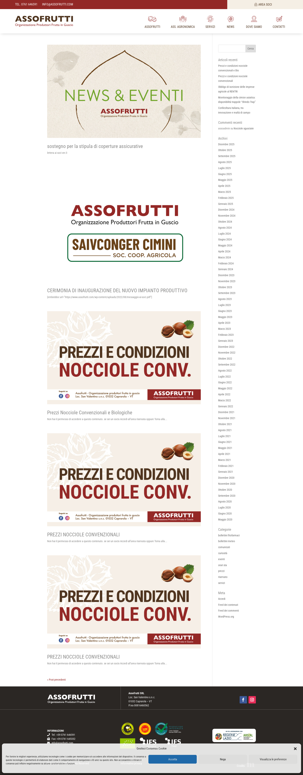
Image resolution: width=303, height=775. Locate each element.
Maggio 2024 (225, 245)
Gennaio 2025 (225, 203)
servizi (221, 582)
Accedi (221, 598)
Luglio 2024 (224, 233)
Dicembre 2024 (226, 209)
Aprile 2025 (224, 185)
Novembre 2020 (226, 483)
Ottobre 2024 (225, 221)
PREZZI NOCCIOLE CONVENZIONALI (83, 534)
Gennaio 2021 (225, 471)
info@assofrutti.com (57, 4)
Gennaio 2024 (225, 269)
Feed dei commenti (228, 610)
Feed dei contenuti (228, 604)
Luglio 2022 (224, 376)
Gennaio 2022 (225, 406)
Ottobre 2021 (225, 424)
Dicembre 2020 (226, 477)
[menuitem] (152, 21)
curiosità (222, 553)
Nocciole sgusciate (244, 128)
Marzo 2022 (224, 400)
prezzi (221, 570)
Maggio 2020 (225, 519)
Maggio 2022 (225, 388)
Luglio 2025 (224, 168)
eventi (221, 559)
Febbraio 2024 (226, 263)
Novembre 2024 (226, 215)
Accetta (172, 759)
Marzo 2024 (224, 257)
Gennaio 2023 (225, 340)
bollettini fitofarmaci (229, 535)
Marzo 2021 (224, 459)
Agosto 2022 (225, 370)
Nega (223, 759)
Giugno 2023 (225, 311)
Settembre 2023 (226, 293)
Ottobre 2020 (225, 489)
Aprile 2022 (224, 394)
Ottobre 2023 (225, 287)
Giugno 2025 (225, 174)
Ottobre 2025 (225, 150)
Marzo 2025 (224, 191)
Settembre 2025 (226, 156)
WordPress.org (226, 616)
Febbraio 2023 (226, 334)
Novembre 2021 (226, 418)
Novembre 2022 (226, 352)
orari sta (222, 565)
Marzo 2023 (224, 328)
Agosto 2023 (225, 299)
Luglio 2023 (224, 305)
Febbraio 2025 (226, 197)
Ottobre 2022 (225, 358)
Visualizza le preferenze (273, 759)
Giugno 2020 (225, 513)
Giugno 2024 (225, 239)
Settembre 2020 (226, 495)
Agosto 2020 (225, 501)
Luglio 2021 (224, 436)
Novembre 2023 (226, 281)
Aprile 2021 (224, 453)
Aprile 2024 (224, 251)
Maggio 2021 (225, 447)
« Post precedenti (56, 679)
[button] (295, 749)
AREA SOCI (265, 4)
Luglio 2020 (224, 507)
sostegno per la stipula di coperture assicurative (95, 146)
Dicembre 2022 (226, 346)
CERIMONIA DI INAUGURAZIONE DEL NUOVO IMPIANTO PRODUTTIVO (117, 290)
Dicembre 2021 (226, 412)
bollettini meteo (226, 541)
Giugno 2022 (225, 382)
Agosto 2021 (225, 430)
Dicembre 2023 (226, 275)
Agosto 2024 (225, 227)
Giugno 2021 (225, 441)
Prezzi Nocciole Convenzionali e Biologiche (89, 412)
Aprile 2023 (224, 322)
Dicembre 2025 (226, 144)
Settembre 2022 (226, 364)
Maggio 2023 (225, 317)
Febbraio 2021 (226, 465)
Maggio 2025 (225, 179)
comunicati (224, 547)
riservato (222, 576)
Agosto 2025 (225, 162)
